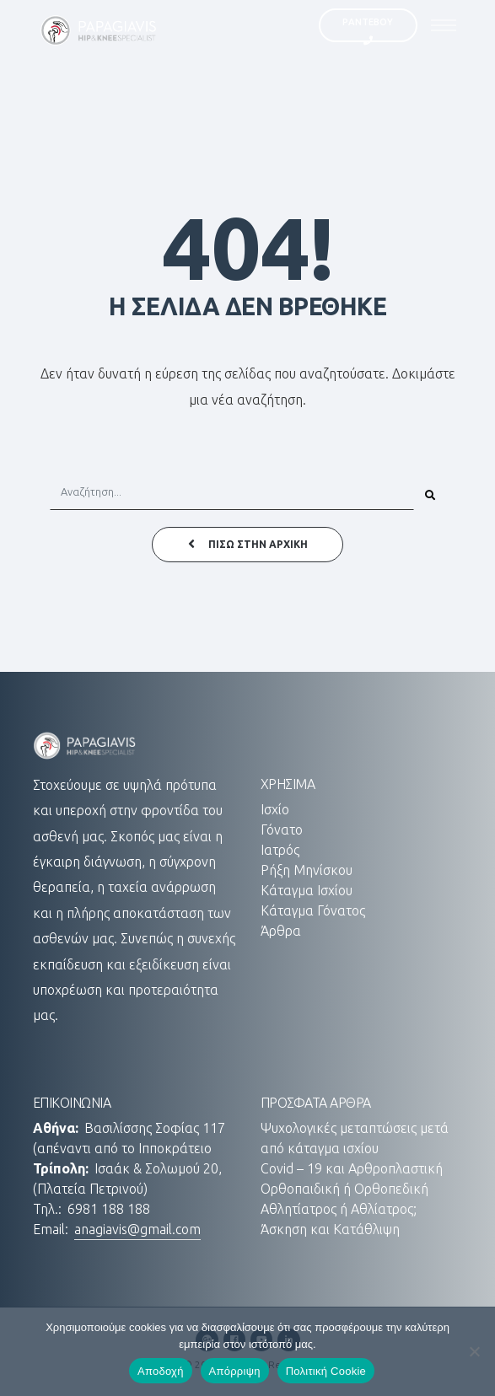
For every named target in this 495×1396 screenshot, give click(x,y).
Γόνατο (282, 829)
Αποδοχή (160, 1371)
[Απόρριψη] (473, 1351)
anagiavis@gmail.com (137, 1229)
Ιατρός (280, 849)
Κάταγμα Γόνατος (313, 910)
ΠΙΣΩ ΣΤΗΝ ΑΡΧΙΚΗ (248, 544)
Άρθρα (281, 930)
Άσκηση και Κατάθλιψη (330, 1229)
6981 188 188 (108, 1208)
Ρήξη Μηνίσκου (306, 870)
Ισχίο (275, 809)
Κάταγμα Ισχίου (306, 890)
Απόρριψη (235, 1371)
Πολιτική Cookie (326, 1371)
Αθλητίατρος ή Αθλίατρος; (339, 1208)
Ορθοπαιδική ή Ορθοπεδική (344, 1188)
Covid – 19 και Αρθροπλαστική (352, 1168)
